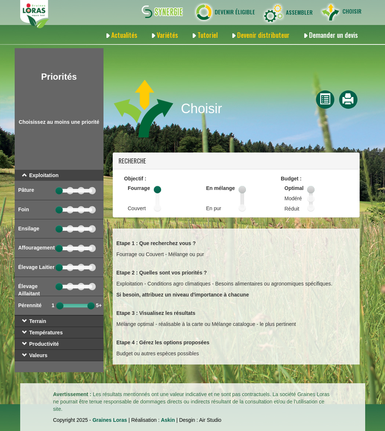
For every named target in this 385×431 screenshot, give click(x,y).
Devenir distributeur (263, 35)
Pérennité (30, 305)
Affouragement (36, 248)
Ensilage (29, 228)
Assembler (287, 13)
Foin (23, 209)
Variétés (167, 35)
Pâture (26, 190)
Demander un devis (333, 35)
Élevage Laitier (36, 267)
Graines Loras (109, 420)
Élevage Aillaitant (29, 290)
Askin (168, 420)
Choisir (341, 12)
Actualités (124, 35)
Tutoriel (207, 35)
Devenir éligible (224, 12)
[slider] (59, 190)
